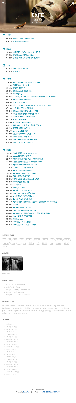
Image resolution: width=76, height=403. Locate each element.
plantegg (41, 311)
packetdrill (37, 240)
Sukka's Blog (51, 306)
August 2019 (10, 374)
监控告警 (66, 243)
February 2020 (10, 359)
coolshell (13, 306)
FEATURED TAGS (8, 235)
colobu (45, 308)
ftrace (13, 243)
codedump (17, 313)
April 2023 (9, 324)
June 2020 (9, 354)
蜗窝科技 (43, 306)
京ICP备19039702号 (53, 392)
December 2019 (11, 364)
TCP (52, 240)
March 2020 (10, 357)
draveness (21, 306)
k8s (10, 240)
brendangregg (36, 308)
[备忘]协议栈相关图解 (13, 287)
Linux (4, 240)
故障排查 (44, 243)
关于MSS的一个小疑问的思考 (15, 285)
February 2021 (10, 334)
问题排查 (45, 240)
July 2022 (9, 332)
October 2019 (10, 369)
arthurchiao (5, 306)
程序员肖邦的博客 (58, 311)
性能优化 (28, 240)
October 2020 (10, 344)
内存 (38, 243)
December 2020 (11, 339)
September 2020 (11, 346)
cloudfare (58, 243)
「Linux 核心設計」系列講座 (21, 308)
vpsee (3, 311)
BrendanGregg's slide (14, 311)
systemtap (6, 243)
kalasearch (26, 311)
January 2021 (10, 336)
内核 (24, 243)
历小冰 (57, 308)
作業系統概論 (6, 308)
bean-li (10, 313)
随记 (4, 246)
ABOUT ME (5, 253)
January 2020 (10, 362)
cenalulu (34, 311)
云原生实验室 (65, 308)
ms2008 (36, 306)
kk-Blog (50, 308)
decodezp (60, 306)
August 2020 (10, 349)
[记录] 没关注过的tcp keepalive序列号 (18, 290)
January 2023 (10, 326)
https (51, 243)
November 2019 (11, 367)
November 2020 (11, 342)
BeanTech (26, 392)
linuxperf (68, 311)
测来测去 (31, 243)
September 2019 (11, 372)
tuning (21, 240)
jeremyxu (29, 306)
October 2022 (10, 329)
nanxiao (24, 313)
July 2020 (9, 352)
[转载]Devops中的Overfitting (15, 292)
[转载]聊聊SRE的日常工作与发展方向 (18, 295)
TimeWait (59, 240)
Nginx (15, 240)
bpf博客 (4, 313)
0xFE (4, 3)
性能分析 (67, 240)
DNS (19, 243)
